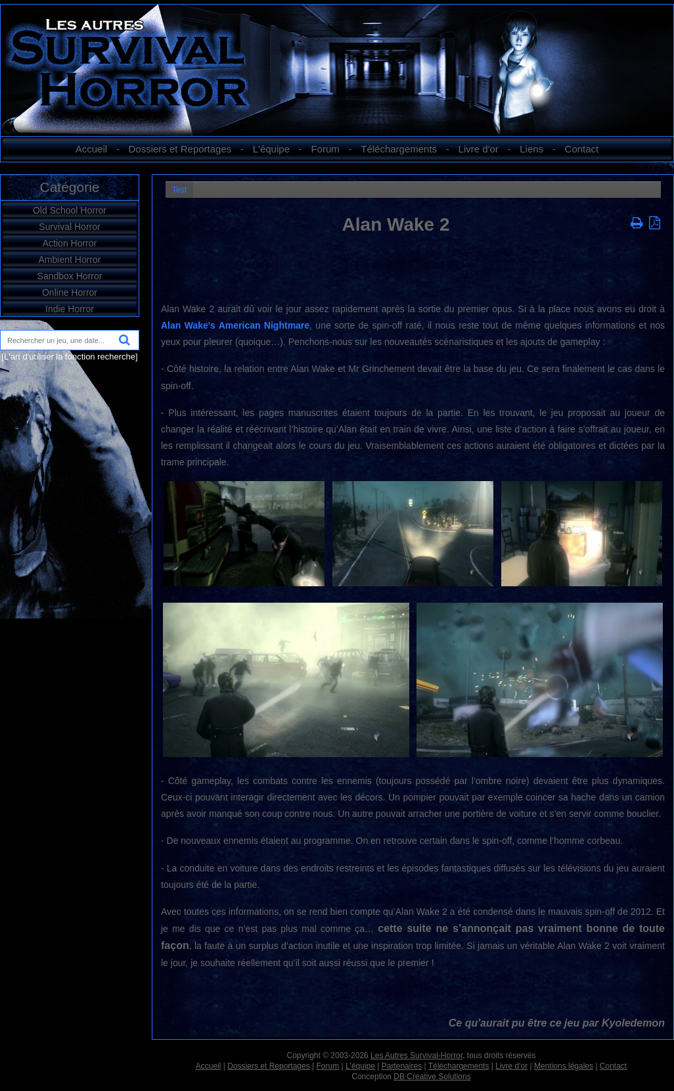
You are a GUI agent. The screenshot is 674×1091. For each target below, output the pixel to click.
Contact (582, 148)
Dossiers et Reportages (180, 148)
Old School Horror (69, 210)
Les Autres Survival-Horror (416, 1055)
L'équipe (271, 148)
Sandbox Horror (69, 276)
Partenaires (402, 1066)
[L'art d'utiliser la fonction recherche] (69, 356)
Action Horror (70, 243)
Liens (531, 148)
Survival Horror (69, 226)
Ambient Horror (70, 259)
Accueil (91, 148)
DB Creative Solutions (431, 1076)
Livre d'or (479, 148)
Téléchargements (399, 148)
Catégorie (69, 187)
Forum (325, 148)
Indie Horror (69, 309)
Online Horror (69, 292)
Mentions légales (563, 1066)
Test (179, 190)
